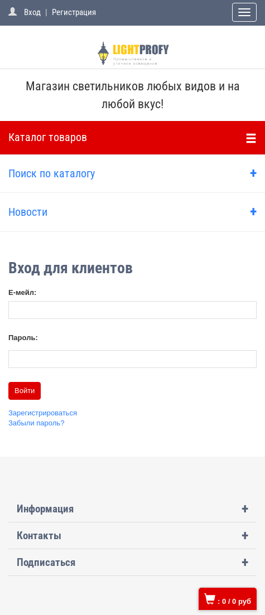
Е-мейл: (22, 292)
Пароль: (23, 337)
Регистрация (74, 12)
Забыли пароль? (36, 423)
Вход (32, 12)
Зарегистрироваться (42, 413)
